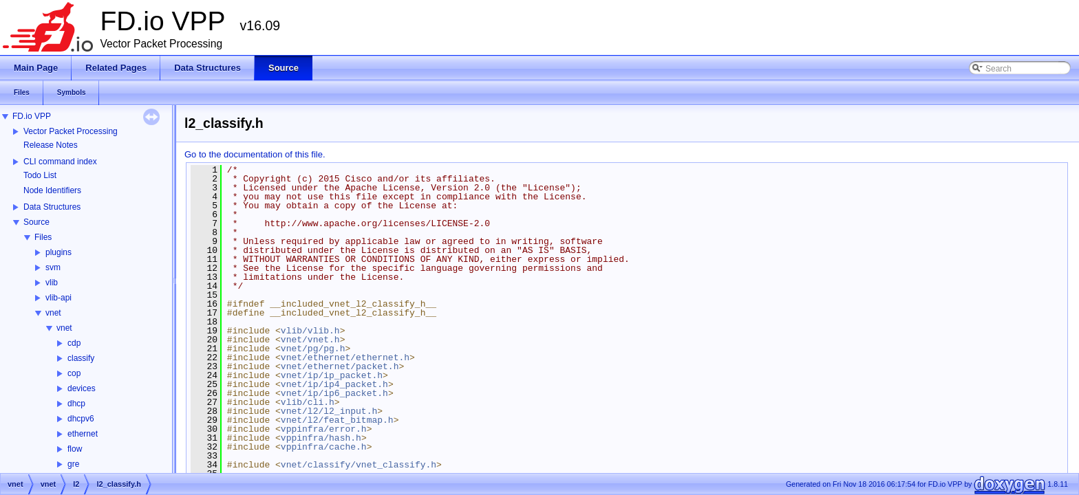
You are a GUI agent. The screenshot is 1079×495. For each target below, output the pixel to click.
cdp (74, 343)
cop (74, 373)
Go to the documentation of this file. (254, 154)
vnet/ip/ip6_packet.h (334, 393)
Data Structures (52, 207)
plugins (58, 252)
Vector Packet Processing (70, 131)
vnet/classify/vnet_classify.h (358, 465)
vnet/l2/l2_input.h (329, 411)
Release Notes (50, 145)
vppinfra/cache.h (324, 447)
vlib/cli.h (307, 402)
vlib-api (58, 297)
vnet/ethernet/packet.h (340, 366)
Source (36, 222)
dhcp (76, 403)
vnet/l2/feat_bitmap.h (337, 420)
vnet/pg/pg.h (313, 348)
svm (53, 267)
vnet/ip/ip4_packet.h (334, 384)
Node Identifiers (52, 190)
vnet (53, 313)
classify (80, 358)
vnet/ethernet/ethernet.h (345, 357)
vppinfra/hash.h (321, 438)
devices (81, 388)
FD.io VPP (31, 116)
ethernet (82, 434)
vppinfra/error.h (324, 429)
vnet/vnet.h (310, 339)
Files (43, 237)
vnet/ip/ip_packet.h (332, 375)
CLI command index (60, 161)
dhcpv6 (80, 419)
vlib (51, 282)
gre (73, 464)
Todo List (39, 175)
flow (74, 449)
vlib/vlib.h (310, 330)
